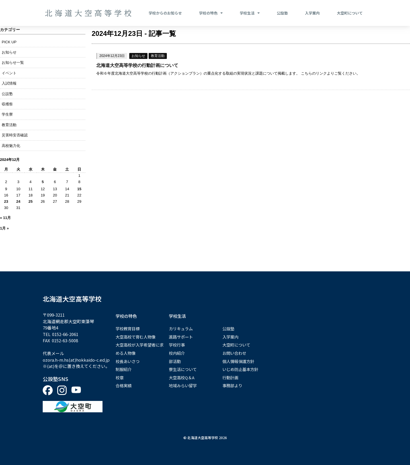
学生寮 (7, 114)
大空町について (350, 13)
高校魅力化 (11, 146)
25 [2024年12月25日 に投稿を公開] (30, 201)
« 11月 (5, 218)
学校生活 (250, 13)
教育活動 (158, 56)
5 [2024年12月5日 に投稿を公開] (43, 182)
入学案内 (312, 13)
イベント (9, 73)
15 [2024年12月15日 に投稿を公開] (79, 189)
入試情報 (9, 83)
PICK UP (9, 42)
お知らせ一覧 (13, 62)
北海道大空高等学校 (72, 299)
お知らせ (138, 56)
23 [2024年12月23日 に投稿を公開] (6, 201)
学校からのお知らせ (165, 13)
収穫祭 (7, 104)
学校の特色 (211, 13)
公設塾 (282, 13)
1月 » (4, 228)
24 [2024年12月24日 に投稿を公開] (18, 201)
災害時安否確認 (15, 135)
